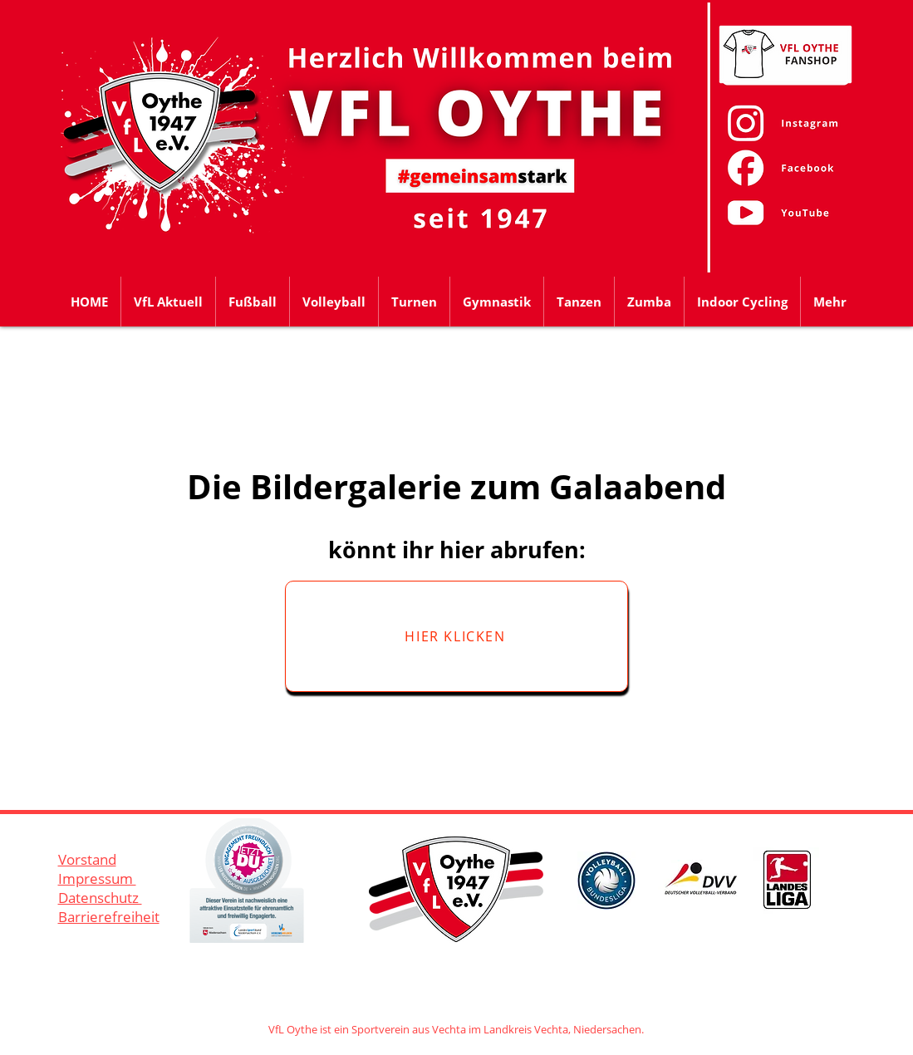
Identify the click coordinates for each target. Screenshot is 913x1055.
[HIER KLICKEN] (456, 636)
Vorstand (87, 859)
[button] (252, 301)
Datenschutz (100, 897)
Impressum (97, 878)
